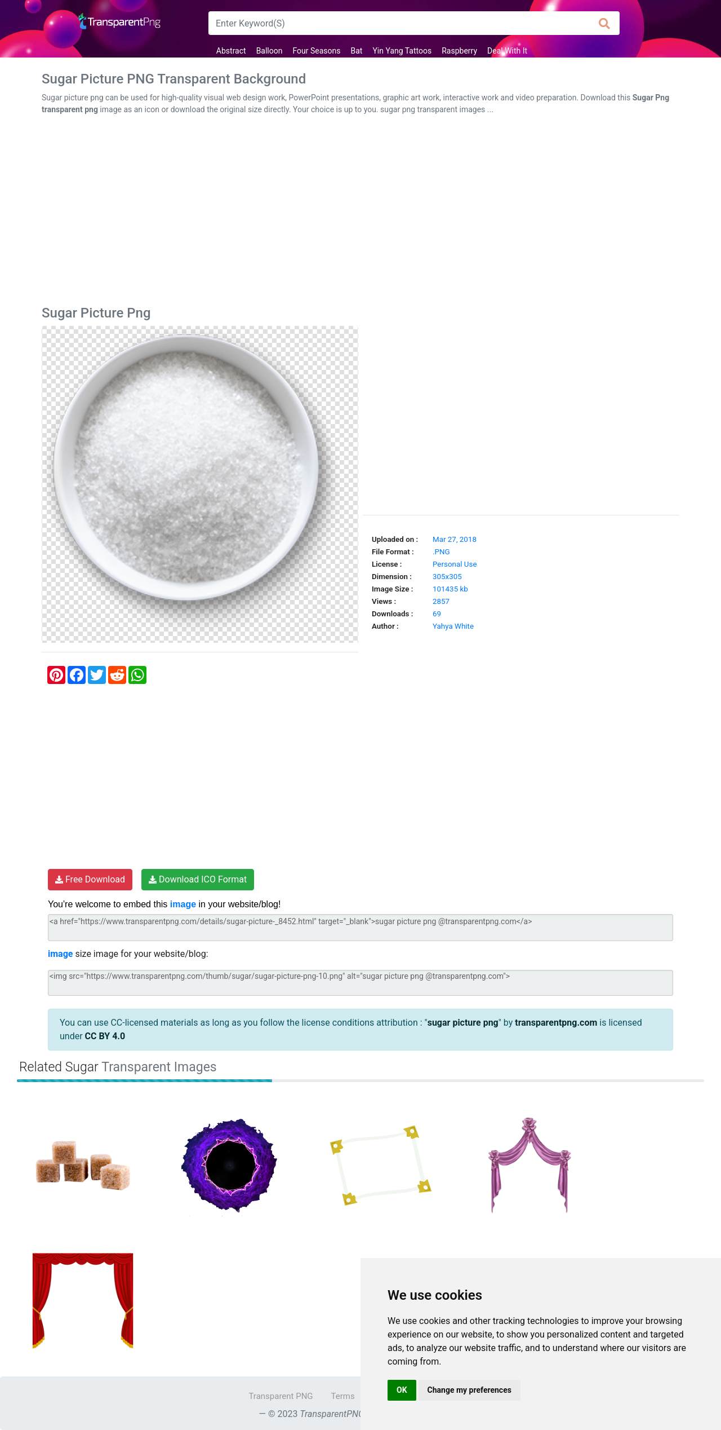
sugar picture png (463, 1022)
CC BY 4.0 (105, 1036)
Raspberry (459, 50)
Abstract (231, 50)
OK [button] (402, 1389)
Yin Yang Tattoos (401, 50)
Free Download (90, 879)
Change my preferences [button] (469, 1389)
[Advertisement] (360, 213)
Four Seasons (316, 50)
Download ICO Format (198, 879)
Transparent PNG (280, 1396)
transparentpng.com (556, 1022)
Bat (357, 50)
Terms (343, 1396)
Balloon (269, 50)
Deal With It (507, 50)
